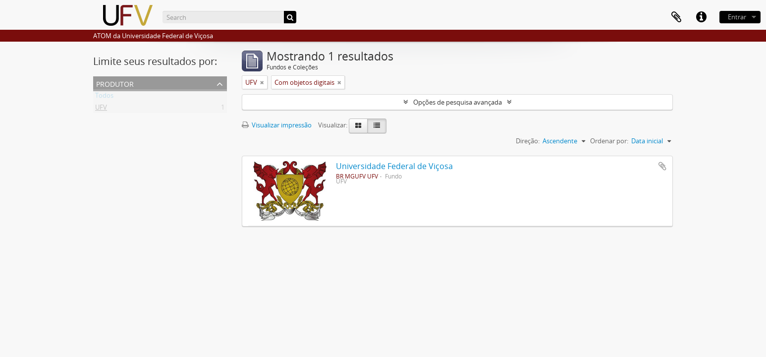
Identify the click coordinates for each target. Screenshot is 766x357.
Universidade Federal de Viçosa (394, 166)
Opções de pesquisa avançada (457, 102)
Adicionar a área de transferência (662, 166)
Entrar (737, 16)
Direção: (528, 140)
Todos (104, 97)
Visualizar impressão (277, 124)
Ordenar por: (609, 140)
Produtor (115, 83)
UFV (101, 109)
